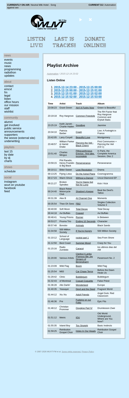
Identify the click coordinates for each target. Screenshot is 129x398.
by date (8, 154)
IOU (78, 317)
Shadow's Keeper (85, 191)
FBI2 (78, 203)
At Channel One (84, 198)
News (7, 66)
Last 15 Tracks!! (64, 42)
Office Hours (11, 102)
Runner (79, 217)
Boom (79, 266)
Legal (7, 95)
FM (5, 92)
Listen (7, 98)
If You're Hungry (84, 231)
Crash (79, 132)
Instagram (10, 181)
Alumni (8, 121)
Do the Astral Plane (85, 174)
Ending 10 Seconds (86, 221)
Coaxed (80, 213)
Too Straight (82, 325)
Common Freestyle (85, 116)
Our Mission (11, 105)
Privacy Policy (88, 352)
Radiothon (10, 72)
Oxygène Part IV (84, 308)
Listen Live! (36, 42)
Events (8, 59)
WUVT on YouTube (14, 184)
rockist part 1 (82, 237)
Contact (8, 85)
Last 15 (8, 151)
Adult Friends (82, 294)
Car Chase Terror (84, 271)
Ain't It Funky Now (85, 107)
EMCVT (8, 89)
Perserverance (83, 163)
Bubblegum (81, 276)
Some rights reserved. (71, 352)
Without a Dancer (84, 178)
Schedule (10, 171)
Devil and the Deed (85, 289)
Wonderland (82, 285)
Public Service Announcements (14, 130)
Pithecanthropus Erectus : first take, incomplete (85, 154)
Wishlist (8, 111)
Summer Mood (83, 243)
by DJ (7, 157)
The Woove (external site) (19, 137)
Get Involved (11, 125)
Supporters (11, 134)
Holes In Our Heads (86, 331)
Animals (80, 225)
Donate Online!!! (95, 42)
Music (8, 62)
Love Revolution (84, 169)
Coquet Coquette (84, 281)
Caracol (80, 248)
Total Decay (82, 209)
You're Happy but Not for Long (84, 183)
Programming (12, 69)
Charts (8, 161)
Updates (9, 75)
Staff (7, 108)
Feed (7, 191)
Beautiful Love (83, 137)
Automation (52, 73)
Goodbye (80, 125)
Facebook (10, 188)
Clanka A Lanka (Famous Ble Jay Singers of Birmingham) (84, 258)
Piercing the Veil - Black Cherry (85, 144)
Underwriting (12, 141)
